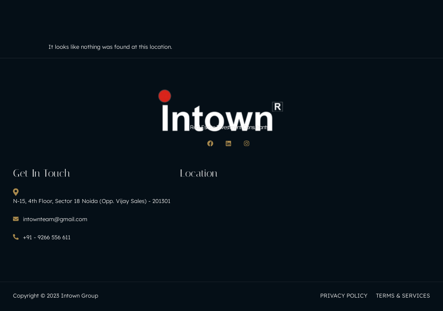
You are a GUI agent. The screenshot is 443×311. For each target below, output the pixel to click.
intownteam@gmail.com (50, 219)
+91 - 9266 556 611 (42, 237)
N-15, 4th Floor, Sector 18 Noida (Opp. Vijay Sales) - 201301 (91, 196)
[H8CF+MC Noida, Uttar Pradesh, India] (242, 219)
